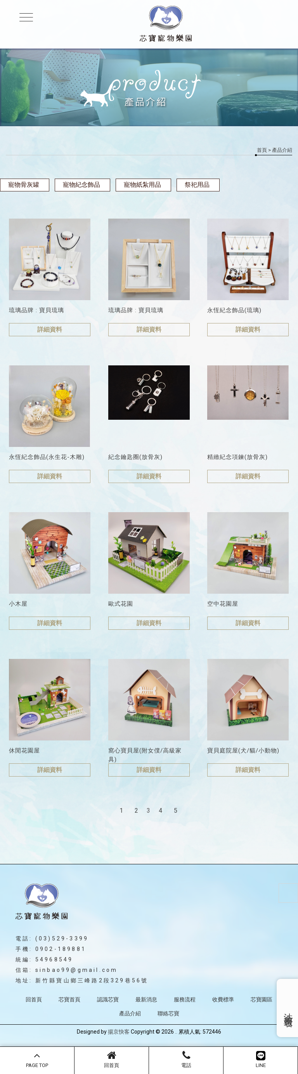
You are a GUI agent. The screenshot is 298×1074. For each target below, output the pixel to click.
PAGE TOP (37, 1059)
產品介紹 (130, 1013)
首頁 (262, 150)
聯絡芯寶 (168, 1013)
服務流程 (185, 999)
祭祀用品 (197, 184)
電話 (186, 1059)
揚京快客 (119, 1032)
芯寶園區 (261, 999)
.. (176, 1032)
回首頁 (111, 1059)
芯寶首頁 (69, 999)
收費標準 (223, 999)
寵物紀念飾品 (81, 184)
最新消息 (146, 999)
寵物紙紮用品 (142, 184)
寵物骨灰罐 (23, 184)
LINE (261, 1059)
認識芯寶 (108, 999)
